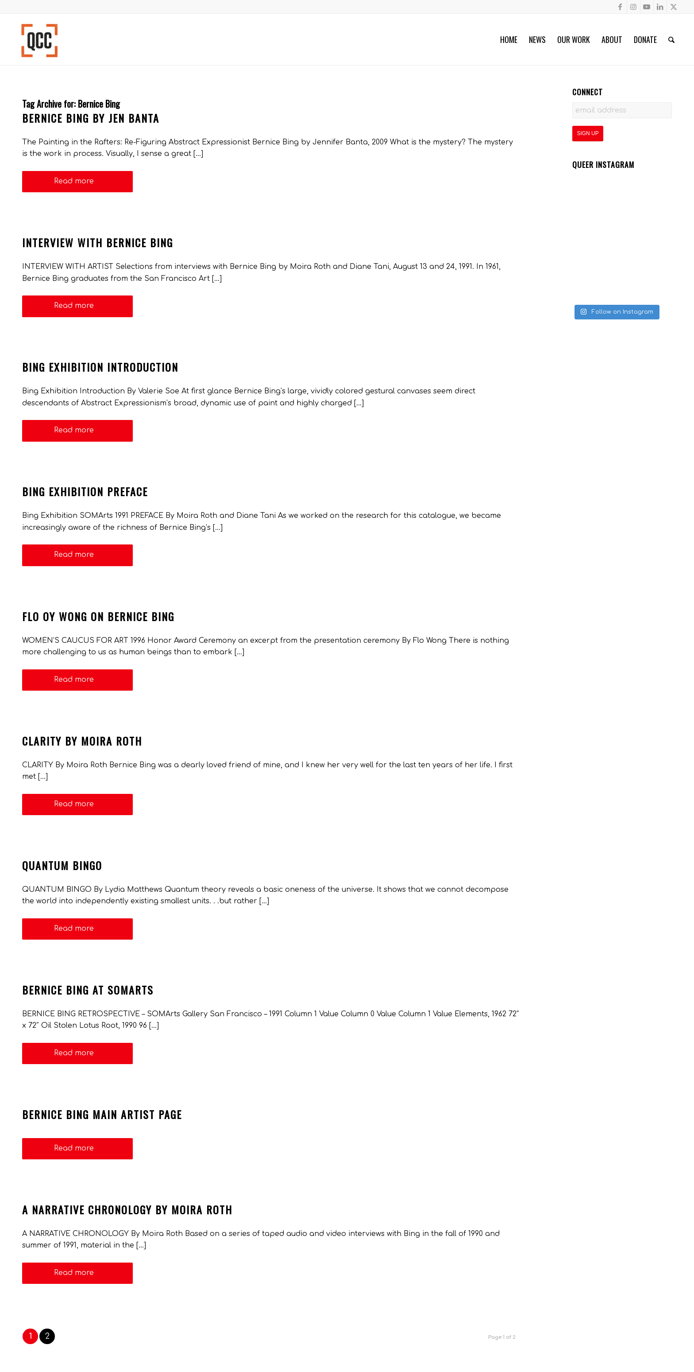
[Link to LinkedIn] (660, 6)
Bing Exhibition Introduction (100, 367)
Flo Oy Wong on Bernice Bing (98, 616)
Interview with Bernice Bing (97, 242)
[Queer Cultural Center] (39, 39)
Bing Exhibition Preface (85, 491)
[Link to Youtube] (646, 6)
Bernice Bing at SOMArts (88, 990)
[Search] (671, 39)
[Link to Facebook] (620, 6)
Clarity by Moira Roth (82, 741)
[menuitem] (508, 39)
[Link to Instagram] (633, 6)
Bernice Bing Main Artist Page (102, 1114)
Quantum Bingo (62, 865)
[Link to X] (673, 6)
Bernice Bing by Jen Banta (90, 118)
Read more (77, 181)
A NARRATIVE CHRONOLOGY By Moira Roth (127, 1209)
